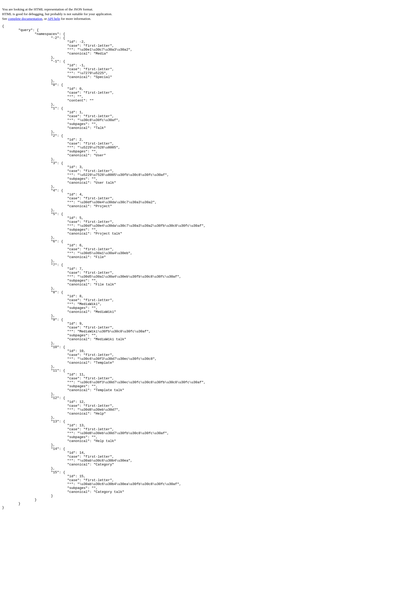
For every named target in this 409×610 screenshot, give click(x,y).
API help (53, 19)
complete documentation (25, 19)
